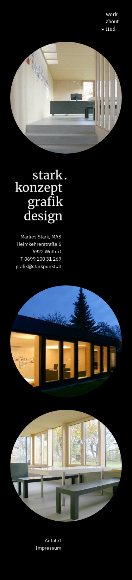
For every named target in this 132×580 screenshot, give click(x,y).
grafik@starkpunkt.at (38, 266)
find (108, 29)
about (110, 21)
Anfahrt (53, 540)
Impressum (48, 548)
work (109, 14)
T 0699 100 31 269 (40, 259)
